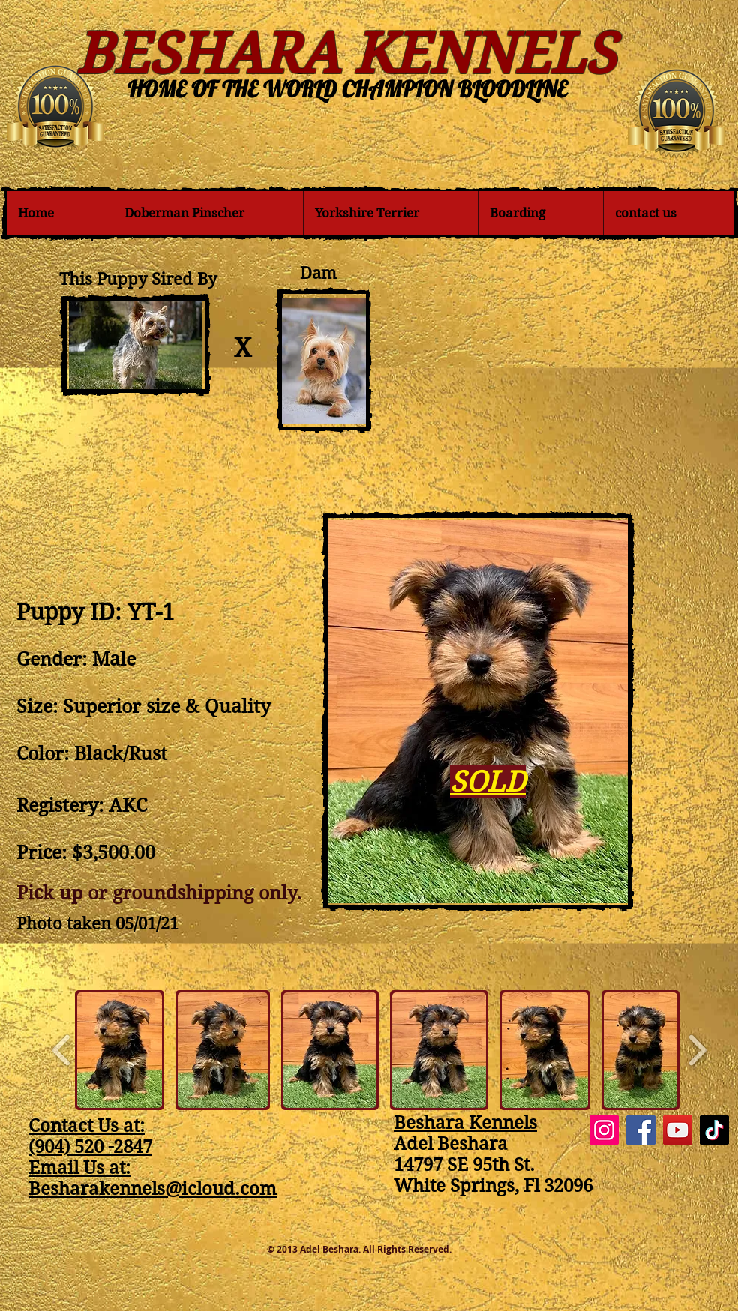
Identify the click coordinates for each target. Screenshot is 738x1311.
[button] (119, 1050)
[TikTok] (714, 1130)
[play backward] (62, 1050)
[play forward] (697, 1050)
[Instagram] (604, 1130)
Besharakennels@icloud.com (152, 1188)
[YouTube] (677, 1130)
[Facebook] (641, 1130)
